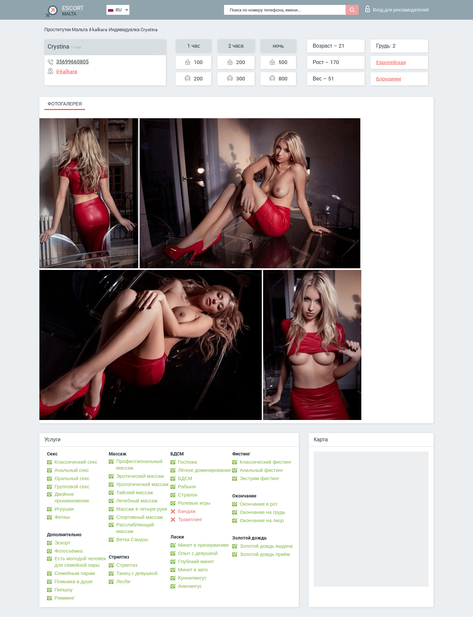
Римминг (65, 598)
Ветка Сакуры (132, 539)
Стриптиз (127, 565)
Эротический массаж (140, 476)
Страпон (187, 495)
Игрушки (64, 509)
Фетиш (62, 517)
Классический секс (76, 462)
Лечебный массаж (137, 501)
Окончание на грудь (262, 512)
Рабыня (187, 487)
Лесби (123, 581)
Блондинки (388, 79)
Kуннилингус (192, 578)
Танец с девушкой (136, 573)
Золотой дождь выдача (266, 546)
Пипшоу (64, 590)
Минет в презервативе (203, 545)
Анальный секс (72, 470)
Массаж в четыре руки (141, 509)
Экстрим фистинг (259, 478)
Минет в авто (193, 570)
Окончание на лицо (262, 520)
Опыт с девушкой (198, 553)
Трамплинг (190, 519)
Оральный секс (72, 478)
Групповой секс (72, 487)
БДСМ (185, 478)
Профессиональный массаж (139, 464)
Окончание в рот (259, 504)
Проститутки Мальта (66, 29)
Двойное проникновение (72, 497)
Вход (397, 8)
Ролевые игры (194, 503)
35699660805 (72, 61)
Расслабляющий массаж (135, 528)
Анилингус (190, 586)
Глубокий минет (196, 561)
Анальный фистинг (261, 470)
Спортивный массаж (139, 517)
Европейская (391, 62)
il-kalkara (98, 29)
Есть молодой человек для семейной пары (80, 562)
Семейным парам (75, 573)
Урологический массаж (142, 484)
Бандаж (187, 511)
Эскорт (62, 543)
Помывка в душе (74, 581)
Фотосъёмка (68, 551)
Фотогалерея (65, 103)
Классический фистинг (265, 462)
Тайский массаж (134, 493)
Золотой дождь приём (265, 554)
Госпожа (187, 462)
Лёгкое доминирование (204, 470)
